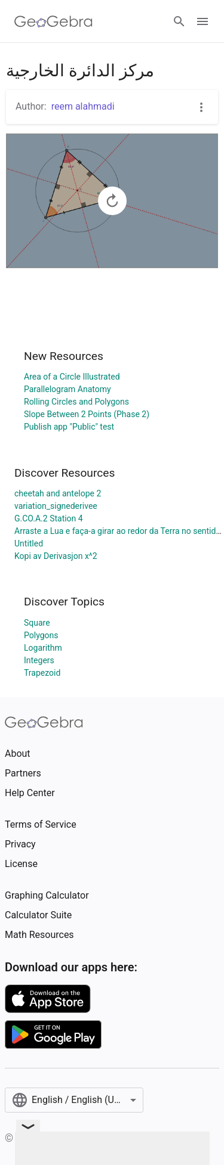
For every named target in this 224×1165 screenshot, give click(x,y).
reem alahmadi (83, 106)
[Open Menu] (202, 21)
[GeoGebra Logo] (53, 21)
